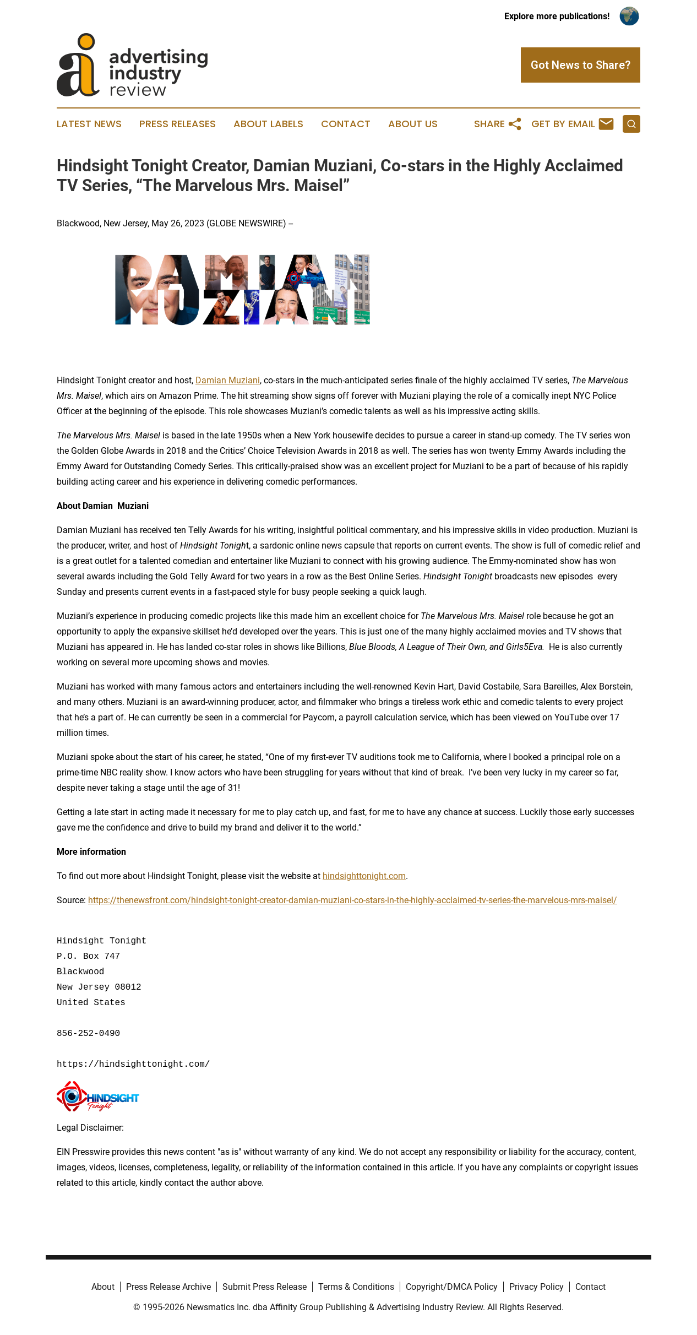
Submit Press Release (264, 1287)
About (103, 1287)
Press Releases (177, 124)
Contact (346, 124)
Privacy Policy (536, 1287)
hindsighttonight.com (364, 876)
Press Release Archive (168, 1287)
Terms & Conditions (356, 1287)
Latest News (89, 124)
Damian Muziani (227, 380)
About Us (413, 124)
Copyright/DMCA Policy (452, 1287)
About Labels (268, 124)
